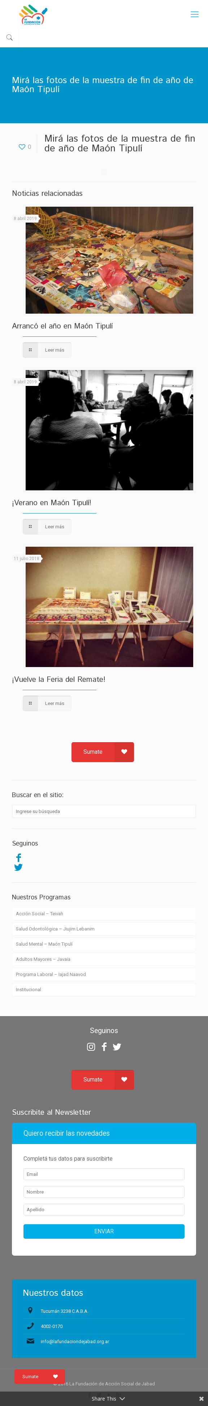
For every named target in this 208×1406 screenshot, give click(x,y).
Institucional (28, 989)
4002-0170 (51, 1326)
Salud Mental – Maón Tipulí (44, 944)
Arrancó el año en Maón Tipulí (62, 326)
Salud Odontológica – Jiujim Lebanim (55, 929)
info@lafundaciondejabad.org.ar (75, 1341)
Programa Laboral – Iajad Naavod (51, 974)
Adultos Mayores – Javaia (43, 959)
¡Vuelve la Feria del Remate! (58, 679)
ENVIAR (104, 1231)
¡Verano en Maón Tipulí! (51, 503)
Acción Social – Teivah (39, 913)
